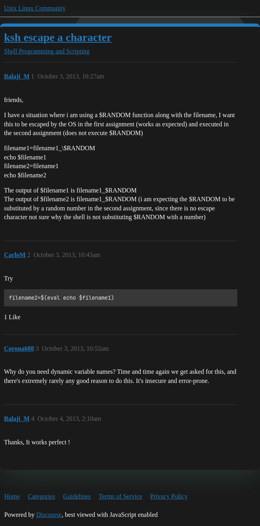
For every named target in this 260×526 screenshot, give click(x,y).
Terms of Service (120, 496)
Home (12, 496)
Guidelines (77, 496)
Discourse (49, 514)
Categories (41, 496)
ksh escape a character (58, 37)
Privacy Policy (169, 496)
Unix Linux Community (35, 8)
